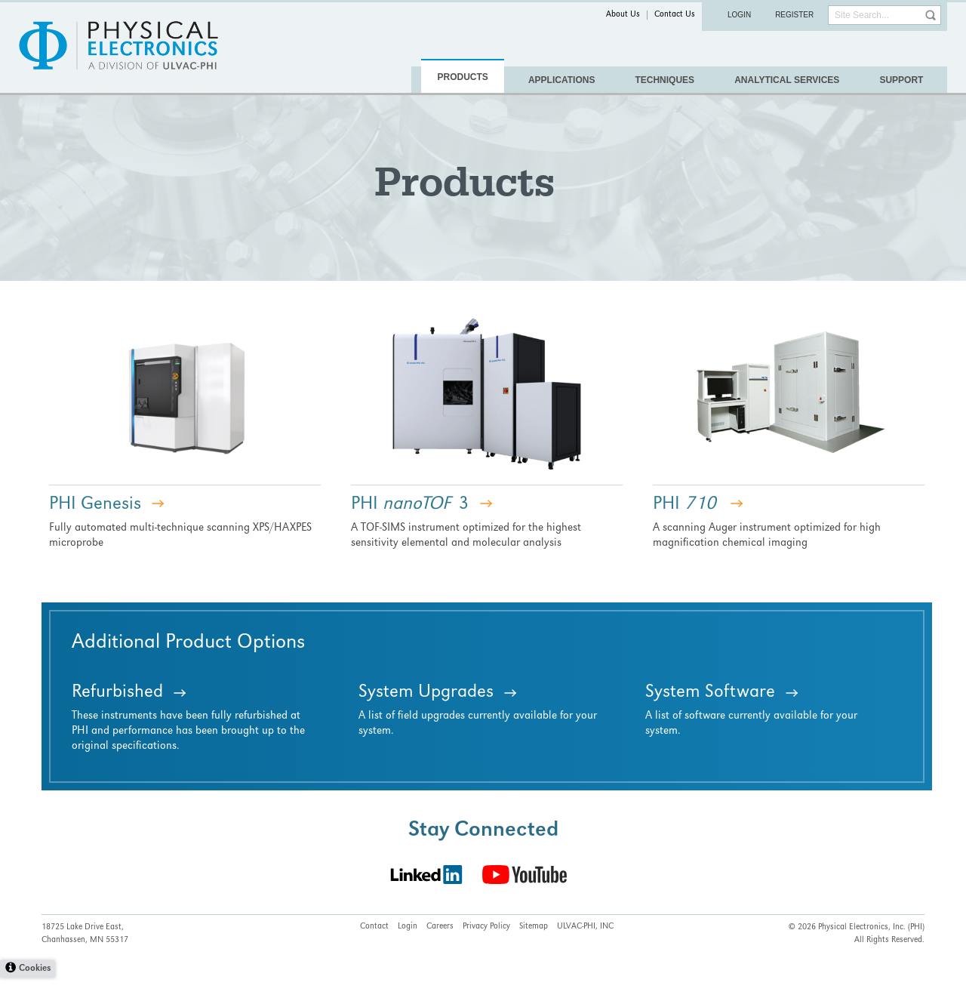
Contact (374, 950)
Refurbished (117, 716)
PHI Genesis (95, 528)
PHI (684, 528)
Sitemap (533, 950)
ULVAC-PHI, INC (585, 950)
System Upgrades (426, 716)
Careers (440, 950)
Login (739, 15)
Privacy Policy (486, 950)
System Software (710, 716)
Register (794, 15)
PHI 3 (410, 528)
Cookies (35, 992)
